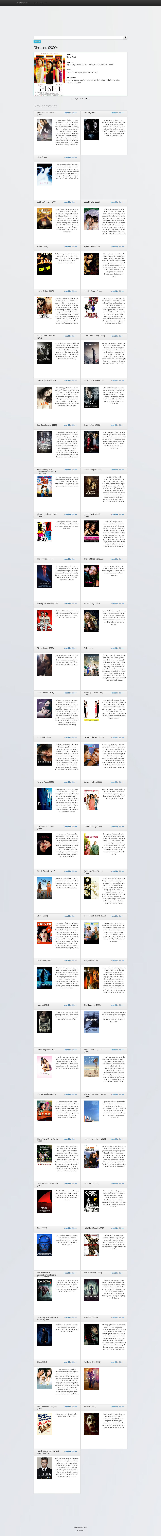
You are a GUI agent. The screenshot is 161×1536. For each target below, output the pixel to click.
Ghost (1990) (42, 157)
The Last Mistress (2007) (94, 559)
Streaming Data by (80, 99)
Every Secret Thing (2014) (94, 336)
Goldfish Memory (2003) (46, 202)
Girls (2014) (88, 648)
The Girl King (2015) (92, 603)
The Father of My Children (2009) (47, 1140)
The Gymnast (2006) (45, 559)
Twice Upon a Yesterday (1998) (93, 693)
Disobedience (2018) (45, 648)
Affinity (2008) (89, 112)
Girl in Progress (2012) (46, 1049)
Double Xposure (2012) (46, 380)
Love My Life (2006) (92, 202)
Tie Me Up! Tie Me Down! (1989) (47, 515)
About (36, 3)
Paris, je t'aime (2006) (45, 782)
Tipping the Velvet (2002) (47, 603)
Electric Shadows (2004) (47, 1094)
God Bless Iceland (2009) (47, 425)
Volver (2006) (42, 916)
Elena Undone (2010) (45, 692)
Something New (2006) (93, 782)
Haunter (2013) (43, 1005)
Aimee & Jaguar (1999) (93, 469)
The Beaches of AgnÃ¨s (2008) (93, 1050)
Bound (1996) (42, 246)
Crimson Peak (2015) (92, 425)
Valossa (77, 1527)
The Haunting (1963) (92, 1005)
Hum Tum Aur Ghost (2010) (95, 1139)
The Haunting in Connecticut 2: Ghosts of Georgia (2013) (47, 1275)
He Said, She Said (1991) (94, 737)
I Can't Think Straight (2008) (92, 515)
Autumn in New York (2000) (45, 827)
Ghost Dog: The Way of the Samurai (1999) (47, 1318)
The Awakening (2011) (93, 1273)
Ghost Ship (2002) (44, 960)
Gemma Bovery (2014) (93, 826)
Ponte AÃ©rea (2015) (92, 1362)
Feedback (44, 3)
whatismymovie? (23, 2)
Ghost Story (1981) (91, 1183)
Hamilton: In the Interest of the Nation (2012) (48, 1452)
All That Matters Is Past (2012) (46, 337)
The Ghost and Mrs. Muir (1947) (46, 113)
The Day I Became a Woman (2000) (95, 1095)
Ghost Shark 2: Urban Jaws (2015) (47, 1184)
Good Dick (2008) (44, 737)
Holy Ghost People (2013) (94, 1228)
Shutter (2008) (90, 1406)
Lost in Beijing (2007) (45, 291)
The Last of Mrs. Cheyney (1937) (47, 1407)
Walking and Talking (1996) (95, 916)
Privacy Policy (80, 1530)
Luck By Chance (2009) (93, 291)
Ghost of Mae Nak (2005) (94, 380)
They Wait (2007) (91, 960)
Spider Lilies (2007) (92, 246)
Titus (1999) (42, 1228)
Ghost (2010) (42, 1362)
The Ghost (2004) (91, 1317)
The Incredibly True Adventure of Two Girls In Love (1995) (46, 471)
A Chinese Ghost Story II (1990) (93, 872)
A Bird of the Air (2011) (46, 871)
